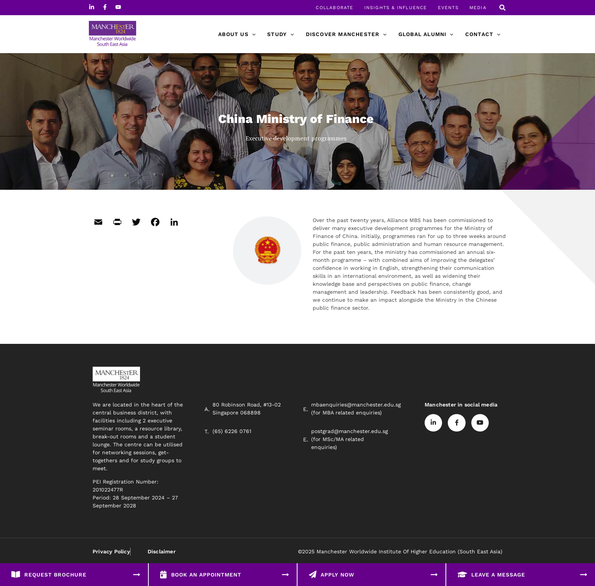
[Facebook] (105, 7)
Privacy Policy (111, 551)
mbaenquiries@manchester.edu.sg (356, 405)
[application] (256, 34)
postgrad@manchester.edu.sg (349, 431)
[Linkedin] (91, 7)
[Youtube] (118, 7)
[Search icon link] (502, 9)
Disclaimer (161, 551)
